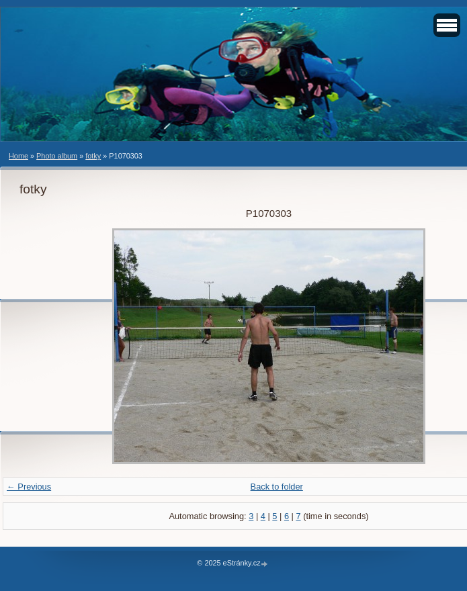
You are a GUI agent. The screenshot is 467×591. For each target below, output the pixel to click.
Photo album (56, 156)
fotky (93, 156)
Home (18, 156)
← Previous (29, 487)
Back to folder (277, 487)
